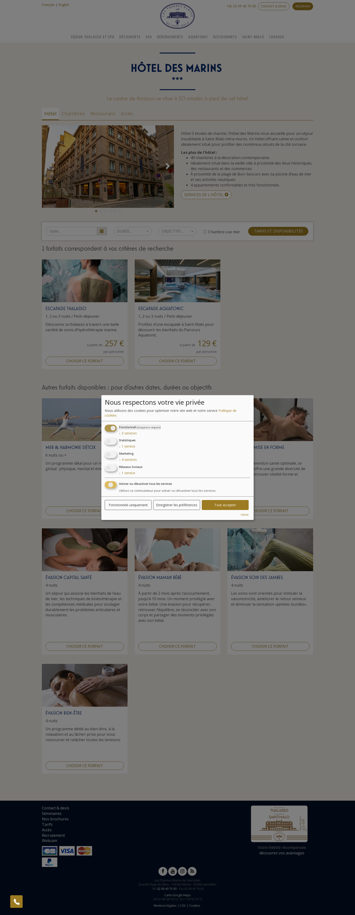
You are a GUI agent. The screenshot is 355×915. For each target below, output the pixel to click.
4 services (128, 459)
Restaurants (225, 36)
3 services (128, 433)
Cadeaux (276, 36)
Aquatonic (198, 36)
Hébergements (170, 36)
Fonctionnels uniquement (128, 504)
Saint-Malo (253, 36)
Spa (148, 36)
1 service (127, 446)
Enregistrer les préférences (176, 504)
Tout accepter (225, 504)
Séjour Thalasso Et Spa (92, 36)
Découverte (129, 36)
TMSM (244, 514)
